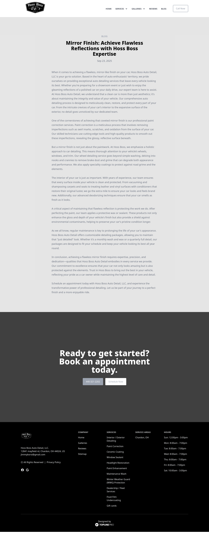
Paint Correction (115, 453)
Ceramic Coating (115, 458)
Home (109, 12)
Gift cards (112, 512)
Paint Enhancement (117, 475)
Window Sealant (115, 464)
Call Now (180, 12)
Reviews (153, 12)
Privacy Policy (54, 469)
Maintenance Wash (116, 480)
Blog (163, 12)
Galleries (82, 450)
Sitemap (82, 461)
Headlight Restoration (118, 469)
